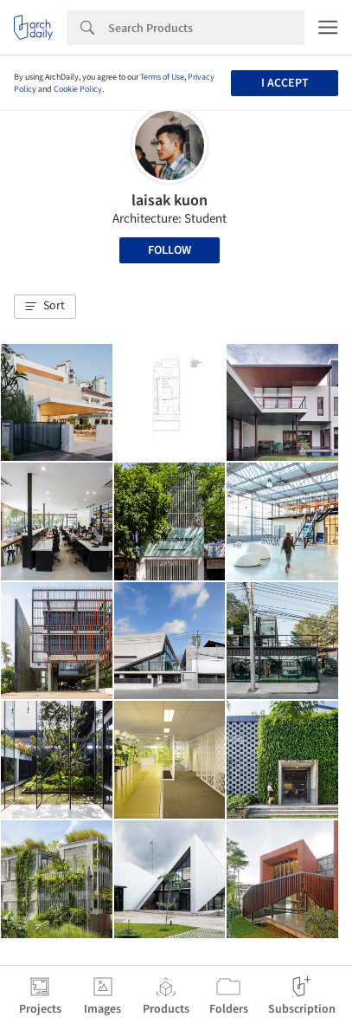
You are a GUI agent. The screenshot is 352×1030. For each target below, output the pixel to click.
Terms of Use (162, 77)
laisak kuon (169, 200)
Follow (169, 250)
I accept (285, 83)
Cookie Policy (78, 89)
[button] (45, 307)
